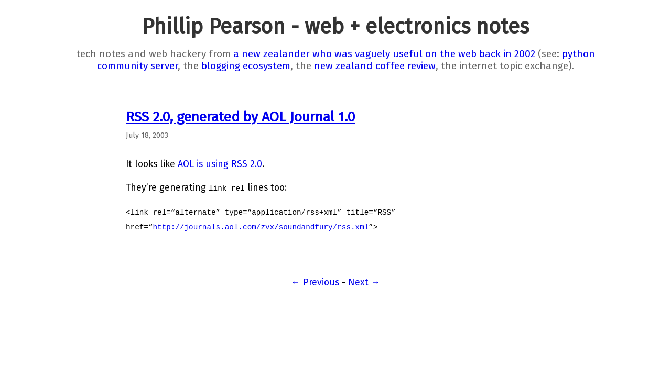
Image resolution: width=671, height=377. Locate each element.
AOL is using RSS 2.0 (220, 164)
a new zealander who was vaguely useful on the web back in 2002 (384, 54)
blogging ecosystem (245, 66)
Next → (364, 282)
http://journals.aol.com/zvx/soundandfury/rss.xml (261, 226)
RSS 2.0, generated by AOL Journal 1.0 (240, 116)
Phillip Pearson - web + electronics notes (335, 26)
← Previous (315, 282)
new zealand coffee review (375, 66)
